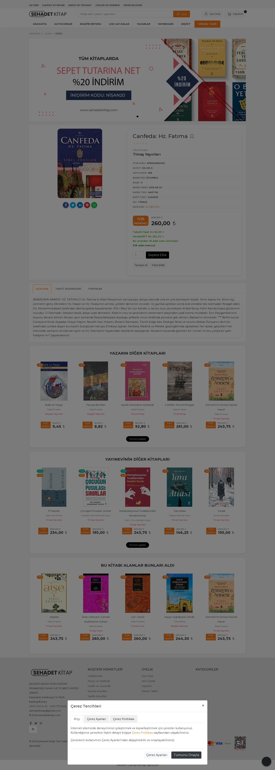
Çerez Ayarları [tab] (96, 719)
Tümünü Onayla (186, 755)
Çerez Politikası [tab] (123, 719)
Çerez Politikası (142, 732)
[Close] (203, 705)
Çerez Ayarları (156, 755)
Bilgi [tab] (77, 719)
